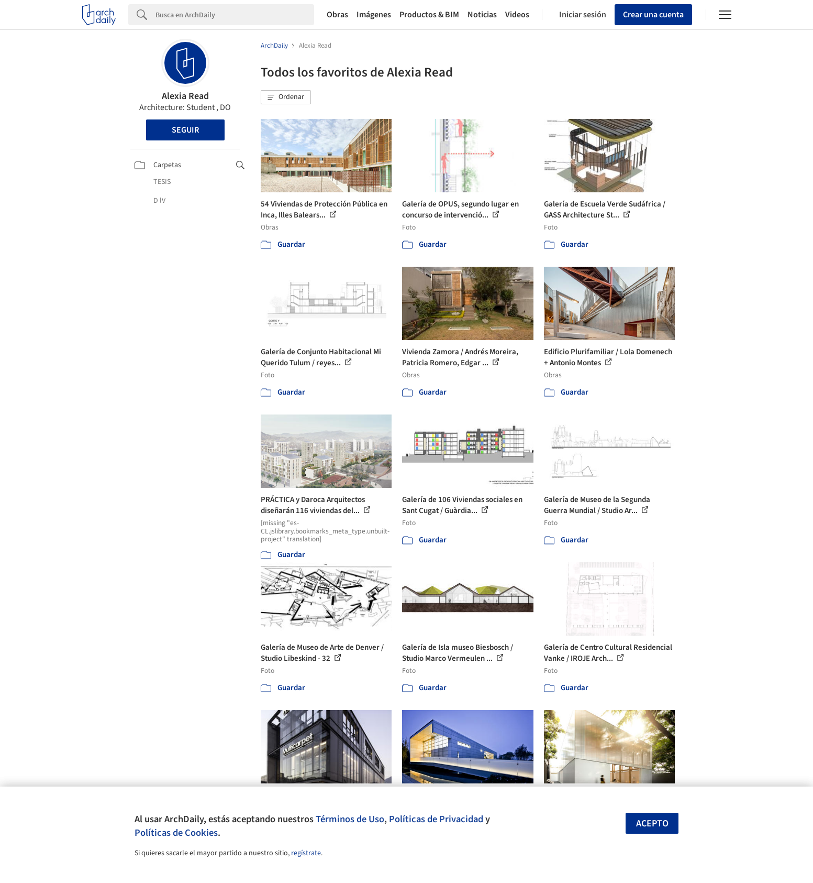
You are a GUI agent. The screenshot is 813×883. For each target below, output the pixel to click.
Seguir (185, 130)
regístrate (306, 853)
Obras (337, 14)
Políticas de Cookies (176, 833)
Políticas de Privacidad (436, 819)
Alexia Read (185, 96)
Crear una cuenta (653, 14)
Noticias (482, 14)
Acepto (652, 823)
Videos (517, 14)
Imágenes (374, 14)
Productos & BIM (429, 14)
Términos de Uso (350, 819)
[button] (286, 97)
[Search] (234, 14)
